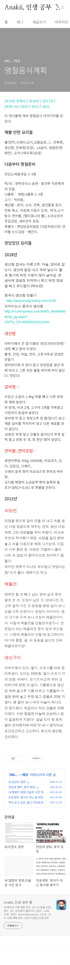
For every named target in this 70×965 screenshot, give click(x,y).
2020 (24, 106)
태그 (20, 22)
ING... (13, 774)
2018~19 (11, 106)
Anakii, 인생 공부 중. (32, 8)
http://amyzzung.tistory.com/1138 (31, 301)
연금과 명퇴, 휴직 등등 (21, 787)
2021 (35, 106)
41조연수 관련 (17, 782)
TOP (63, 962)
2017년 (48, 100)
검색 (54, 7)
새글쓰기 (39, 22)
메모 (25, 774)
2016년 (34, 100)
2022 (45, 106)
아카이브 (61, 22)
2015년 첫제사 (15, 100)
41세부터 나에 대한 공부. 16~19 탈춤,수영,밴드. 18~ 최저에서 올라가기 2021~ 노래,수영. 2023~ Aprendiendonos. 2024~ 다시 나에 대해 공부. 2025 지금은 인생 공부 (27, 912)
